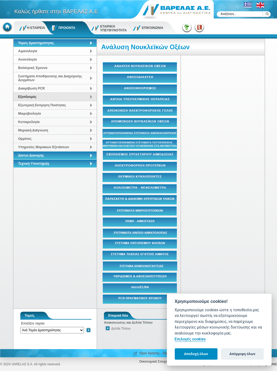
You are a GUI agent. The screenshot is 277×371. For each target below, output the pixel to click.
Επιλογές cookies (190, 339)
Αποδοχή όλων (196, 354)
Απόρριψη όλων (242, 354)
